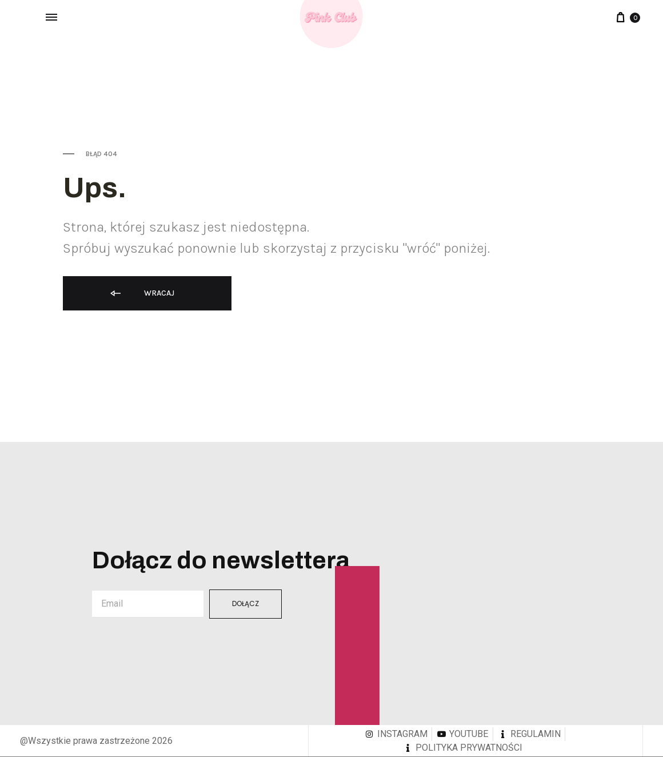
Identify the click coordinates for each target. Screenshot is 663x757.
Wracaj (141, 293)
